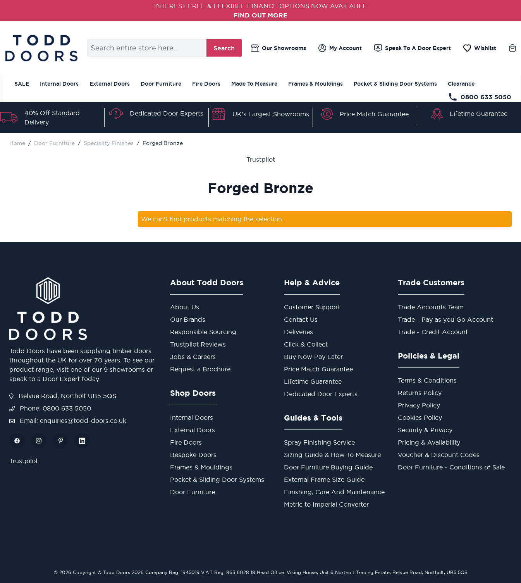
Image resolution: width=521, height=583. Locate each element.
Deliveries (298, 331)
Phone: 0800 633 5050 (50, 407)
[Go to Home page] (41, 47)
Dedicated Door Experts (166, 112)
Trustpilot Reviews (198, 343)
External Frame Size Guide (324, 479)
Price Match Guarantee (374, 113)
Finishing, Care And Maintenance (334, 491)
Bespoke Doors (193, 454)
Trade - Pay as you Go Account (445, 319)
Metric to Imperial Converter (326, 503)
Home (17, 143)
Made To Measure (254, 83)
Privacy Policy (419, 404)
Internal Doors (59, 83)
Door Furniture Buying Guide (328, 466)
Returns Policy (420, 392)
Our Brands (187, 319)
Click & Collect (306, 343)
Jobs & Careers (193, 356)
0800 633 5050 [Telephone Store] (479, 96)
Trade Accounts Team (431, 306)
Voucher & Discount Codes (439, 454)
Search (224, 47)
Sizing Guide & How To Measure (332, 454)
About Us (184, 306)
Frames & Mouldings (315, 83)
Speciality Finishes (109, 143)
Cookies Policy (420, 417)
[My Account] (340, 48)
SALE (21, 83)
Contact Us (301, 319)
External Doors (109, 83)
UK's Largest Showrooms (270, 113)
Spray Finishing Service (319, 441)
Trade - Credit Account (433, 331)
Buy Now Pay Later (313, 356)
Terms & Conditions (427, 379)
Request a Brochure (200, 368)
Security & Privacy (425, 429)
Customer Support (312, 306)
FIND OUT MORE (260, 15)
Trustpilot (260, 158)
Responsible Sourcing (203, 331)
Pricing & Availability (429, 441)
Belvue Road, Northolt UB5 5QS (62, 395)
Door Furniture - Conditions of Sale (451, 466)
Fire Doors (206, 83)
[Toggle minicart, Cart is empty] (512, 48)
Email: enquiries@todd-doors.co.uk (67, 420)
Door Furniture (161, 83)
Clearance (461, 83)
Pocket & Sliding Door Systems (395, 83)
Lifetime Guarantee (478, 113)
